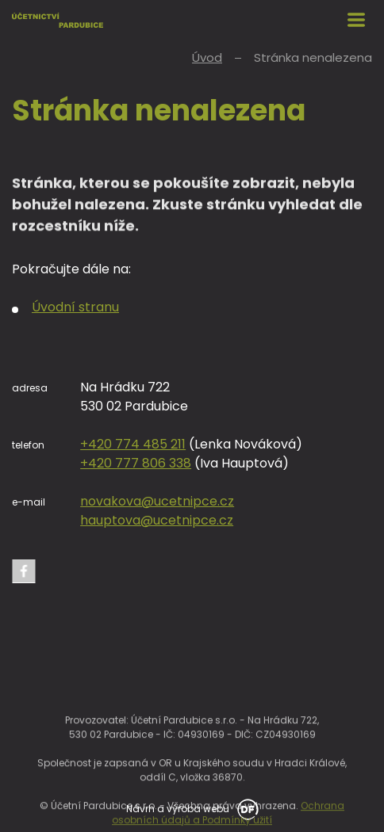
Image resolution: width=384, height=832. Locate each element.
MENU (356, 20)
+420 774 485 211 (133, 444)
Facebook (24, 571)
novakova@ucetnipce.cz (157, 501)
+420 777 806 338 (135, 463)
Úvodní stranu (75, 307)
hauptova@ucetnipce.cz (156, 520)
